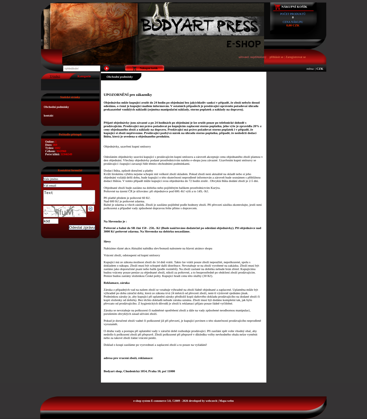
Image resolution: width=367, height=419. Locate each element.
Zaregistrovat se (296, 57)
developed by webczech (203, 400)
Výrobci (55, 76)
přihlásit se (276, 57)
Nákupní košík (294, 6)
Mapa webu (226, 400)
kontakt (48, 115)
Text (72, 198)
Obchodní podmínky (56, 106)
